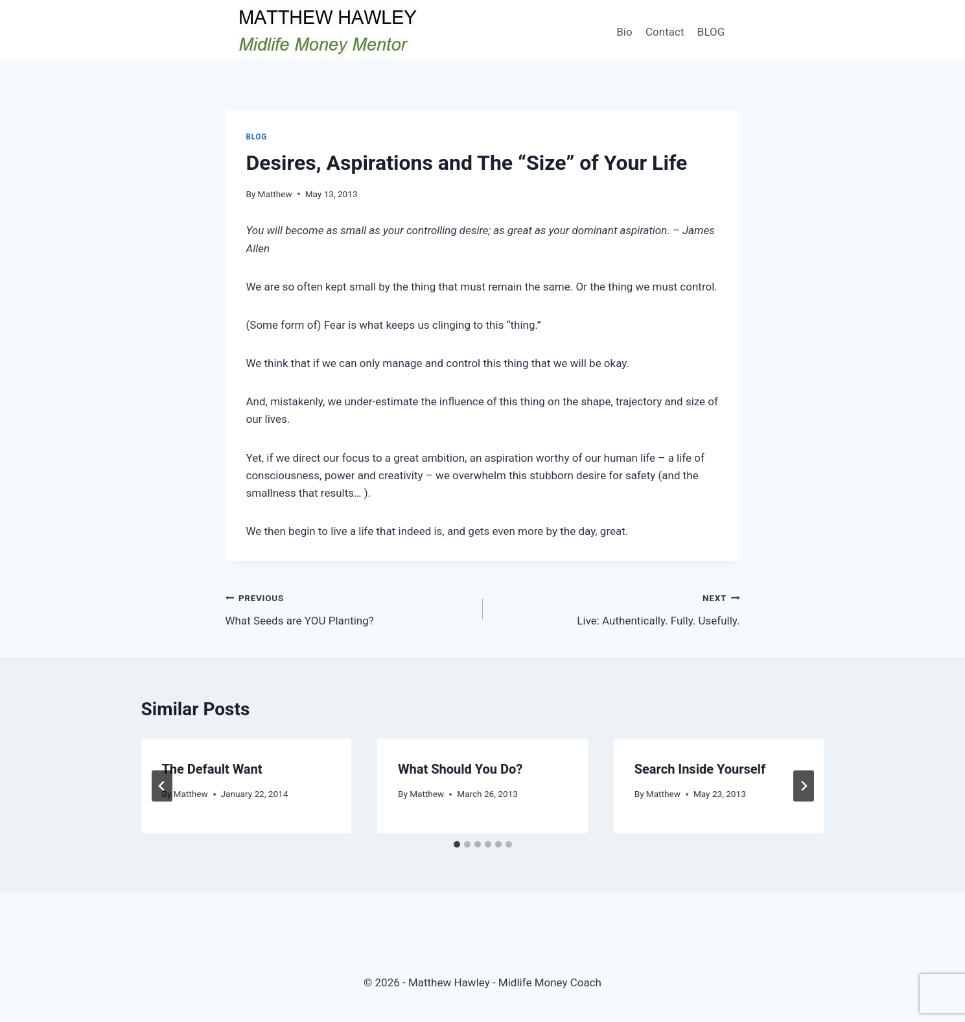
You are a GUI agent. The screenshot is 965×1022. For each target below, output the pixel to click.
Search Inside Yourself (699, 769)
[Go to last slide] (162, 786)
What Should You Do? (460, 769)
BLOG (711, 31)
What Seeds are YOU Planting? (349, 608)
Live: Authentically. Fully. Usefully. (617, 608)
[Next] (803, 786)
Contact (664, 31)
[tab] (457, 844)
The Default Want (212, 769)
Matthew (275, 194)
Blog (256, 136)
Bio (624, 31)
